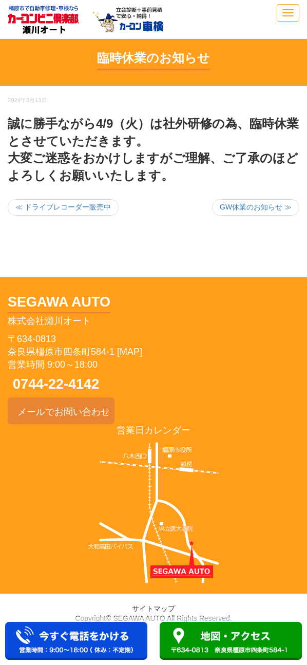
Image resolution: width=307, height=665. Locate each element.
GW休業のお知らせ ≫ (256, 207)
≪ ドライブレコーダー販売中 (63, 207)
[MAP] (129, 352)
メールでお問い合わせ (61, 410)
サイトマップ (153, 608)
